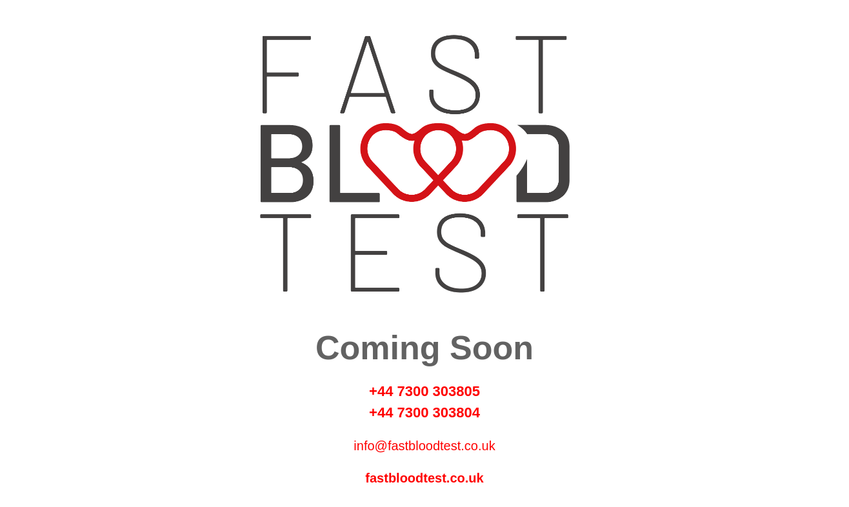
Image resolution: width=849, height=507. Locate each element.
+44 (383, 391)
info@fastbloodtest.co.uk (424, 446)
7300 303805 (438, 391)
